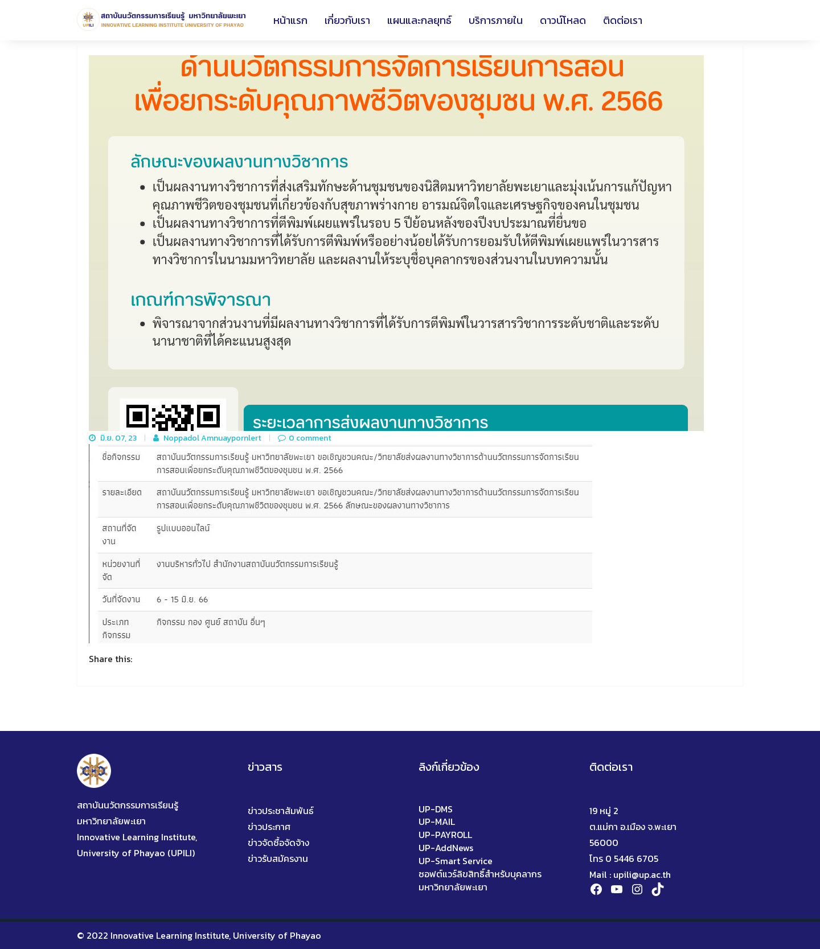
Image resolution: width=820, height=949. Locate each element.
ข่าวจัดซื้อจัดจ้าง (278, 842)
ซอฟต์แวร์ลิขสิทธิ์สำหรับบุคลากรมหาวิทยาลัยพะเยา (480, 881)
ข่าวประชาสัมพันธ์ (281, 810)
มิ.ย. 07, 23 (113, 438)
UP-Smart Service (456, 861)
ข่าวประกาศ (269, 826)
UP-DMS (436, 809)
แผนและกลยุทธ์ (419, 20)
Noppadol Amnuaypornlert (207, 438)
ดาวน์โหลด (563, 20)
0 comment (304, 438)
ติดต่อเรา (622, 20)
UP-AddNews (446, 847)
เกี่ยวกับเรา (347, 20)
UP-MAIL (437, 821)
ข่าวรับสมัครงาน (278, 858)
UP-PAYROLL (445, 834)
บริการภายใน (496, 20)
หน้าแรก (290, 20)
